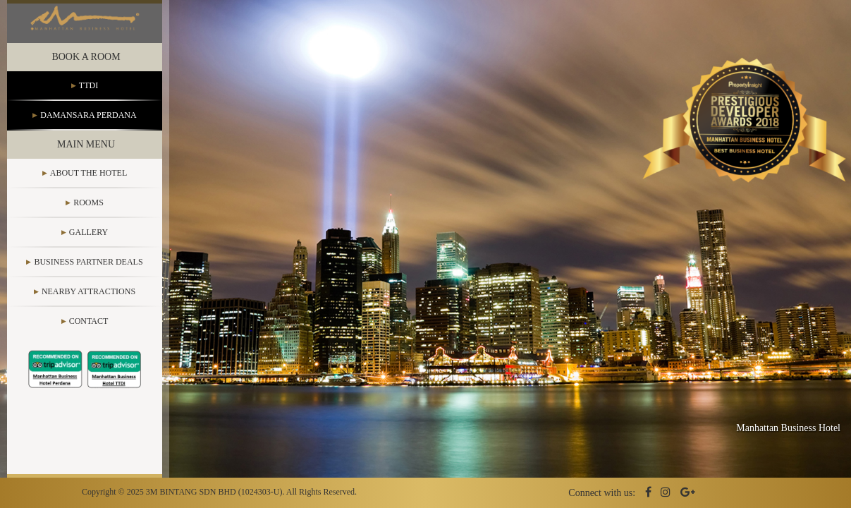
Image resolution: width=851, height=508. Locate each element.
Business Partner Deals (88, 272)
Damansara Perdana (88, 126)
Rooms (88, 213)
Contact (89, 332)
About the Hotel (89, 183)
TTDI (88, 96)
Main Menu (86, 155)
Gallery (88, 243)
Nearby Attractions (88, 302)
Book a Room (85, 67)
